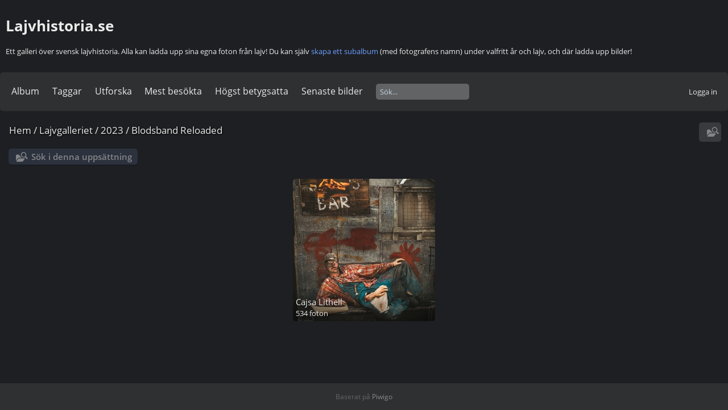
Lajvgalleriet (66, 130)
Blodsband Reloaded (176, 130)
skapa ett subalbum (344, 51)
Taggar (67, 91)
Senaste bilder (332, 91)
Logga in (703, 92)
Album (25, 91)
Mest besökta (173, 91)
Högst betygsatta (251, 91)
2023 (112, 130)
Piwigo (382, 396)
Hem (20, 130)
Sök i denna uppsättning (81, 156)
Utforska (113, 91)
